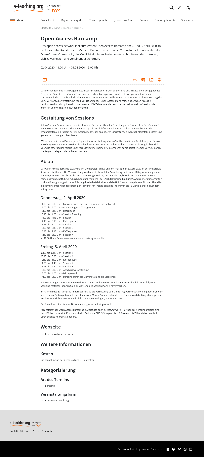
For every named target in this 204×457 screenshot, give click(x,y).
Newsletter (48, 431)
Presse (36, 431)
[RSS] (185, 449)
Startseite (46, 27)
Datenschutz (157, 449)
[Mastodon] (174, 449)
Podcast (144, 20)
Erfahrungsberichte (164, 20)
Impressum (142, 449)
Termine (78, 27)
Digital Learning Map (72, 20)
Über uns (25, 431)
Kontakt (14, 431)
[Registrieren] (188, 7)
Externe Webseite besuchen (60, 334)
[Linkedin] (168, 449)
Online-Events (48, 20)
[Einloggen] (180, 7)
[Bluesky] (180, 449)
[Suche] (172, 7)
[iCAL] (190, 449)
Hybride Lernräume (123, 20)
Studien (185, 20)
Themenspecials (98, 20)
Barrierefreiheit (126, 449)
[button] (25, 21)
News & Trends (62, 27)
